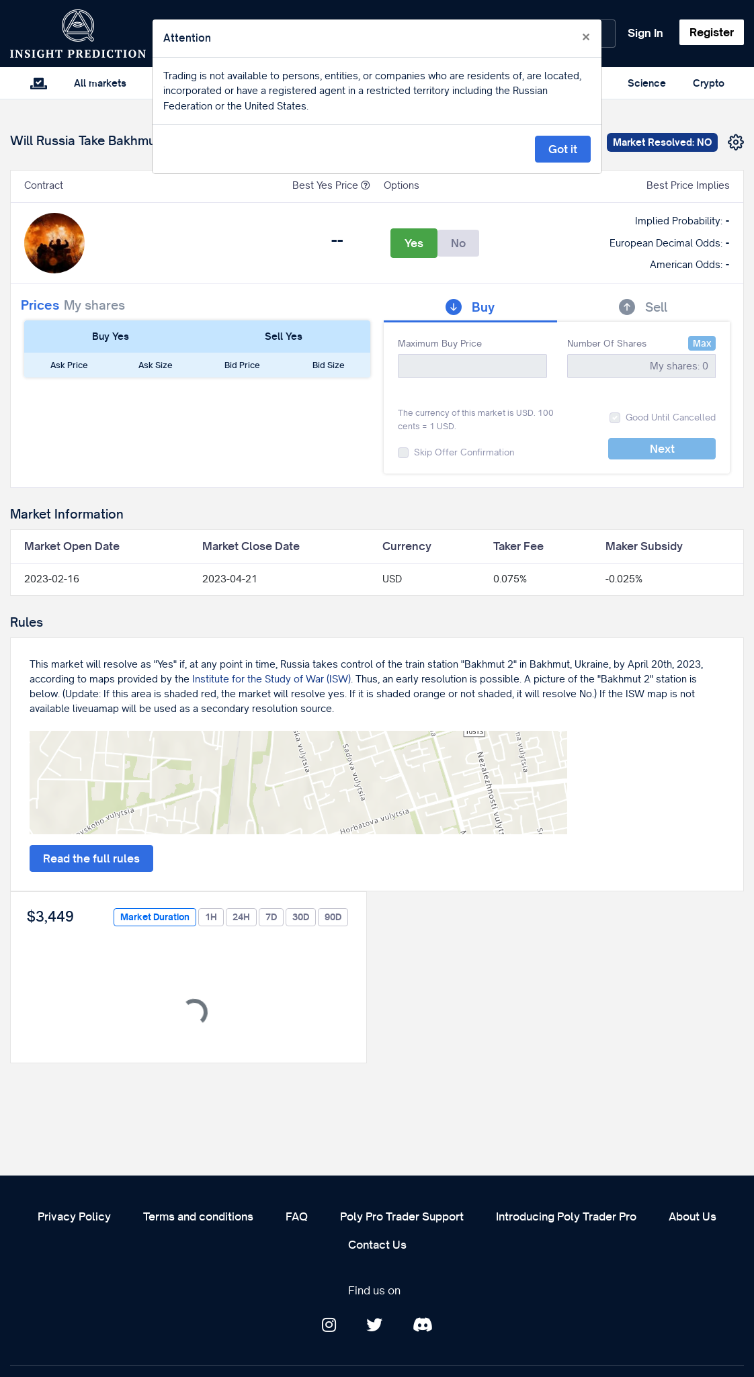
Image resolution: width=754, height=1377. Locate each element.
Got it (562, 149)
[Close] (586, 37)
